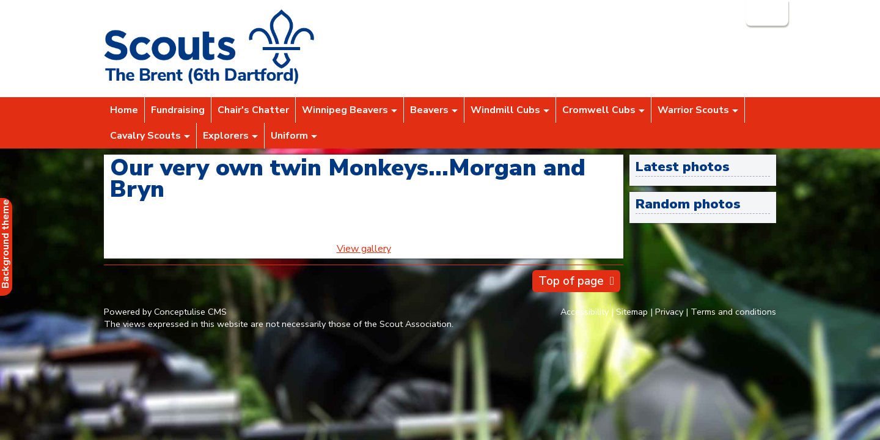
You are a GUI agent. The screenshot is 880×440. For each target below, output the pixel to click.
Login (766, 13)
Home (124, 110)
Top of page (571, 281)
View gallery (364, 248)
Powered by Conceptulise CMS (165, 312)
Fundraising (178, 110)
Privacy (669, 312)
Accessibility (584, 312)
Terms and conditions (733, 312)
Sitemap (632, 312)
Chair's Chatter (253, 110)
